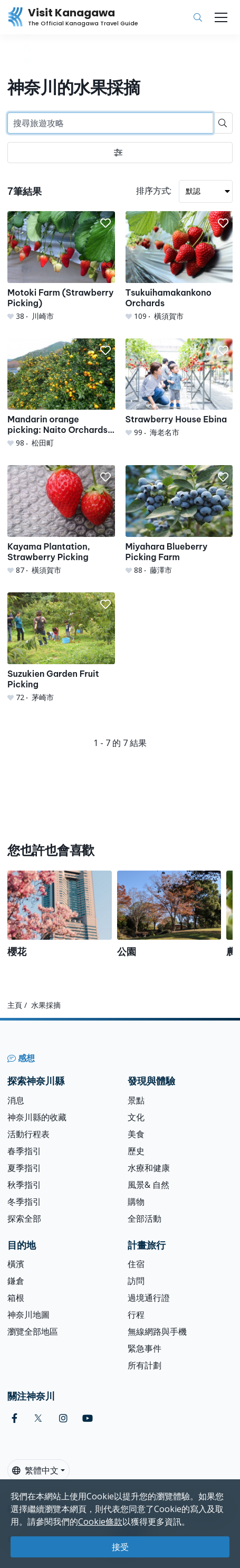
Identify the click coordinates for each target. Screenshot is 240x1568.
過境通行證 (149, 1297)
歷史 (136, 1151)
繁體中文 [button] (35, 1470)
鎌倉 (15, 1281)
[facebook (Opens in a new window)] (14, 1418)
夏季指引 (24, 1168)
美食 (136, 1134)
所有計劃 (144, 1365)
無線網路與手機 (157, 1331)
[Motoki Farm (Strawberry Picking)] (61, 266)
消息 (15, 1100)
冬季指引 (24, 1201)
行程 (136, 1314)
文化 (136, 1117)
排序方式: (153, 190)
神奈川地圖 (28, 1314)
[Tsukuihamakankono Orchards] (179, 266)
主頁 (14, 1005)
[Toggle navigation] (221, 17)
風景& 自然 (148, 1185)
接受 (120, 1547)
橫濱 (15, 1264)
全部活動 (144, 1218)
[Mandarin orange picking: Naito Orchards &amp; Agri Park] (61, 393)
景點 (136, 1100)
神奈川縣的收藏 (36, 1117)
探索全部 (24, 1218)
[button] (105, 223)
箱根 (15, 1297)
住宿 (136, 1264)
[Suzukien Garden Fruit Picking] (61, 647)
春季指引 (24, 1151)
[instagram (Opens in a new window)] (63, 1418)
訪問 (136, 1281)
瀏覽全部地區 (32, 1331)
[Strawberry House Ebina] (179, 388)
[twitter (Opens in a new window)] (38, 1418)
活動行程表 (28, 1134)
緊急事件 (144, 1348)
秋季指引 (24, 1185)
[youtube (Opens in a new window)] (87, 1418)
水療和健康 (149, 1168)
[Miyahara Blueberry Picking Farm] (179, 520)
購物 (136, 1201)
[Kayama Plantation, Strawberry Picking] (61, 520)
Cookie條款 (100, 1521)
